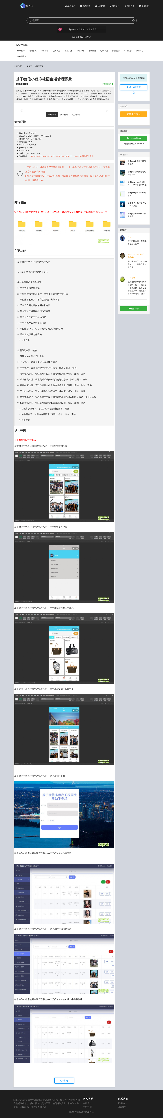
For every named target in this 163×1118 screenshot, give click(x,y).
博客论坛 (44, 51)
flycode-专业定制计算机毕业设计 (78, 29)
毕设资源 (87, 1106)
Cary (88, 37)
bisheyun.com (20, 1100)
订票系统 (104, 51)
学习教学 (128, 51)
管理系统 (80, 51)
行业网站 (139, 51)
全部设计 (21, 51)
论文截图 (76, 114)
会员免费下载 (133, 88)
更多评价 (134, 308)
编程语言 (21, 56)
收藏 (64, 1080)
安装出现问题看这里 (134, 115)
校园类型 (56, 51)
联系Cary (122, 1103)
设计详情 (52, 114)
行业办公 (92, 51)
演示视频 (64, 114)
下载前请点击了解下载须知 (133, 78)
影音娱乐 (116, 51)
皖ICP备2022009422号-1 (81, 1112)
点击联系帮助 (134, 138)
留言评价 (122, 1106)
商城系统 (33, 51)
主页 (29, 66)
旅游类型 (68, 51)
